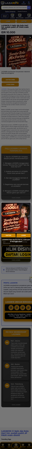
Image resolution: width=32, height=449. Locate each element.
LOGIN (23, 235)
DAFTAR (8, 235)
